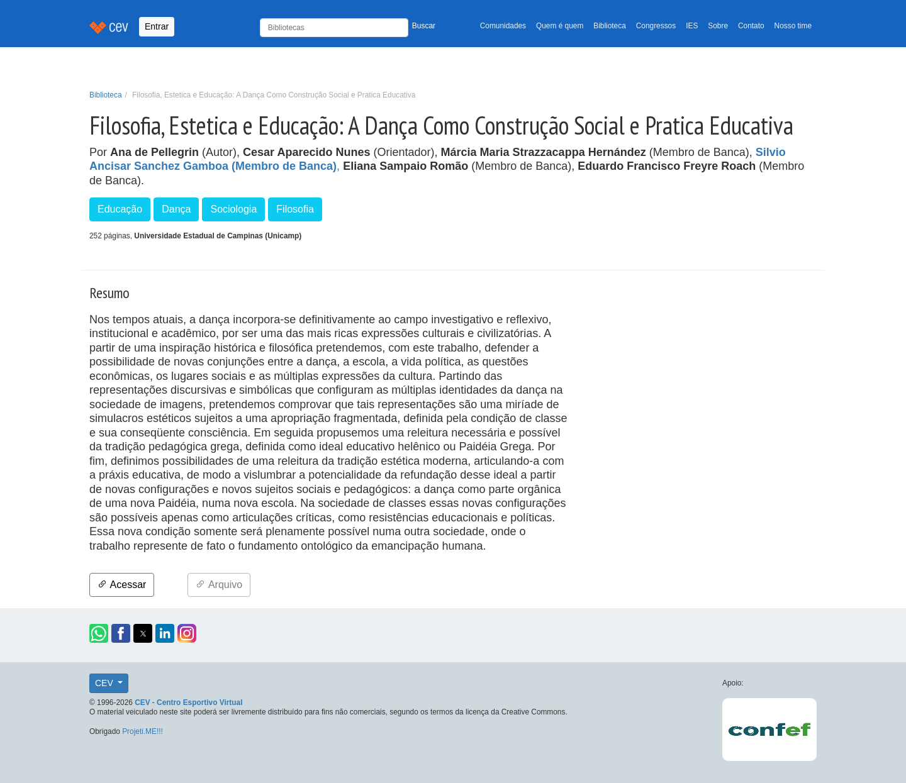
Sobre (718, 25)
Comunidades (503, 25)
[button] (98, 633)
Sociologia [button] (233, 209)
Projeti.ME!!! (142, 731)
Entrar (157, 26)
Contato (751, 25)
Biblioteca (609, 25)
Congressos (656, 25)
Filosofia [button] (295, 209)
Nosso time (793, 25)
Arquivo (219, 584)
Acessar (122, 584)
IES (692, 25)
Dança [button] (176, 209)
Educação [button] (120, 209)
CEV (105, 683)
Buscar (423, 25)
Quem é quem (559, 25)
